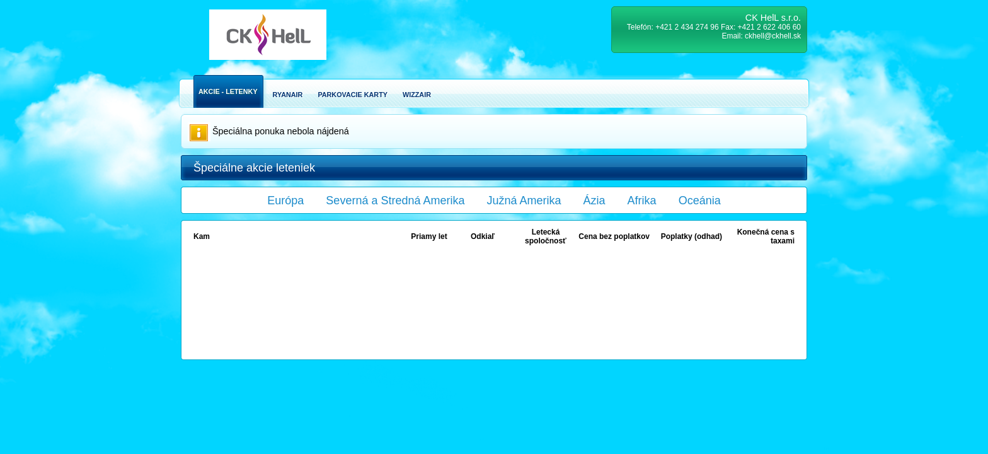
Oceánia (700, 200)
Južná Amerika (524, 200)
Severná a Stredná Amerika (395, 200)
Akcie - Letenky (228, 91)
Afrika (642, 200)
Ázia (594, 200)
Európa (285, 200)
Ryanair (288, 94)
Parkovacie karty (353, 94)
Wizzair (417, 94)
